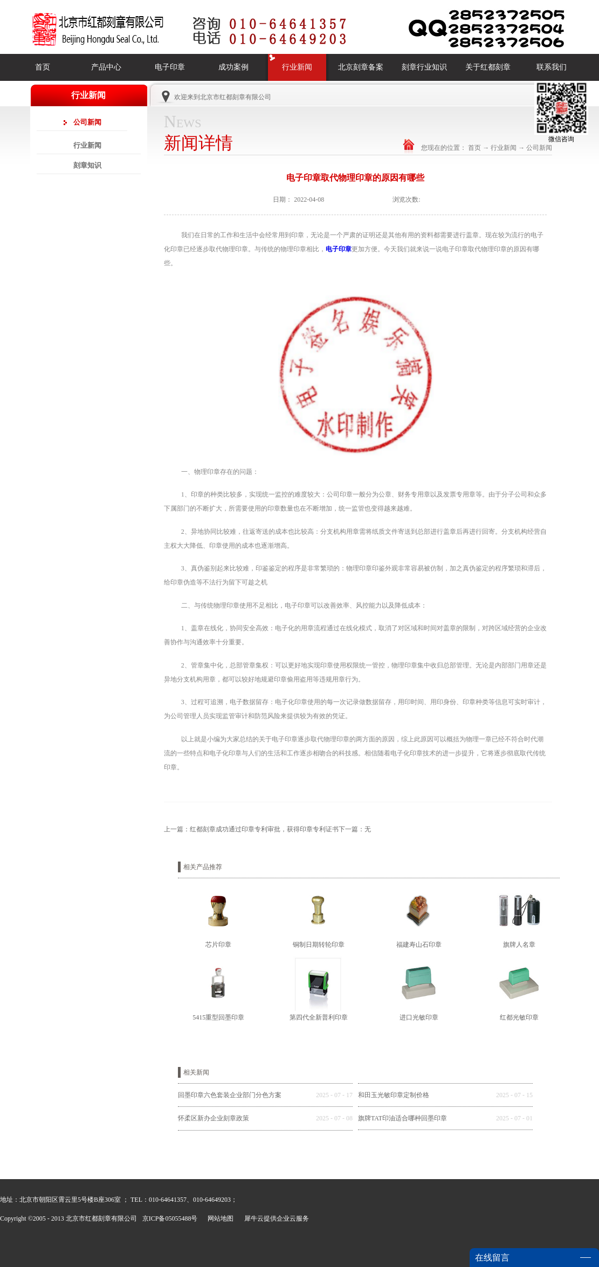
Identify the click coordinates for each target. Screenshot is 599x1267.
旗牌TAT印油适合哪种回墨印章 (402, 1118)
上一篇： (251, 829)
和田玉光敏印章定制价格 (393, 1095)
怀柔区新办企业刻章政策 (213, 1118)
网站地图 (218, 1218)
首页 (42, 67)
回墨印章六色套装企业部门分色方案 (229, 1095)
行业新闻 (504, 148)
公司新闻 (539, 148)
